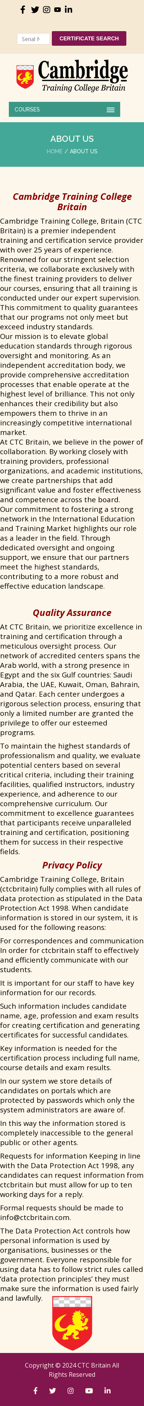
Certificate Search (89, 38)
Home (55, 151)
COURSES (27, 109)
